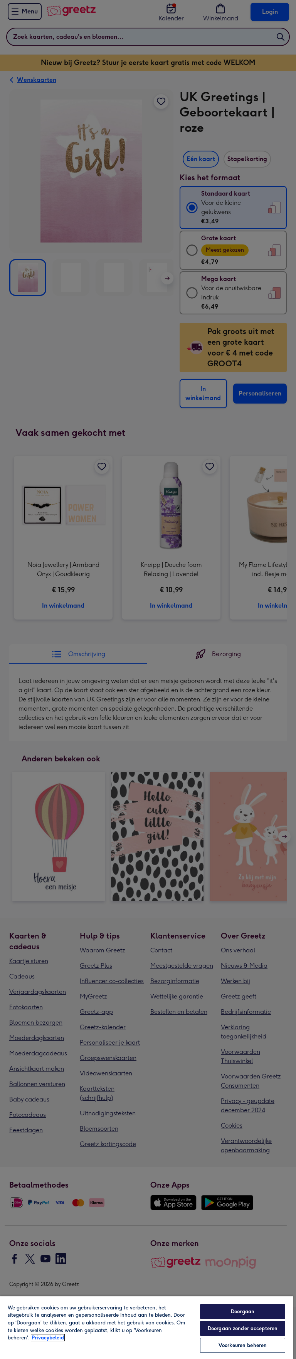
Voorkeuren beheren (243, 1345)
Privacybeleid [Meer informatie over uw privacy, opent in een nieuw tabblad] (48, 1338)
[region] (146, 1327)
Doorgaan (242, 1311)
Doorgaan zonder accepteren (243, 1328)
